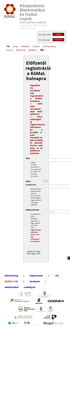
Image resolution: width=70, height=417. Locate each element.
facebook (34, 281)
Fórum (9, 50)
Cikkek (36, 46)
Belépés (58, 34)
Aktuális (25, 46)
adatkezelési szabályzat (20, 287)
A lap (15, 46)
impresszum (36, 275)
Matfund (20, 50)
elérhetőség (11, 275)
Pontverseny (49, 46)
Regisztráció (58, 39)
